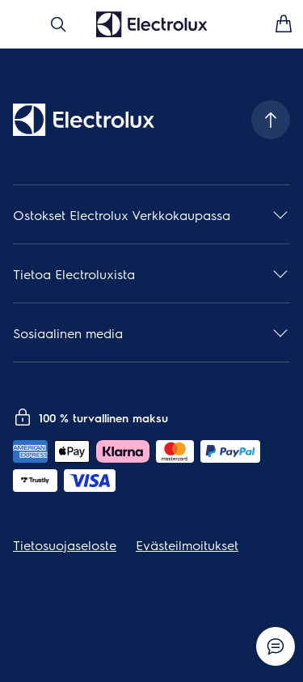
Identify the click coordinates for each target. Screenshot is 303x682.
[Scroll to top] (270, 119)
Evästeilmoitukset (187, 545)
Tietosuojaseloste (64, 545)
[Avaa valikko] (19, 24)
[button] (151, 214)
